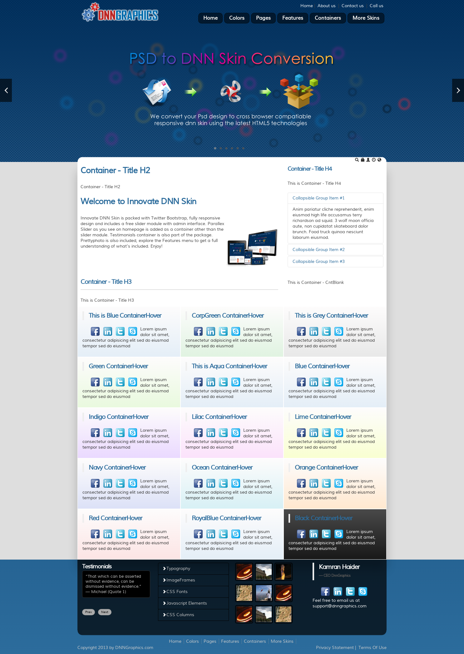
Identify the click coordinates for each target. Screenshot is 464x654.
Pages (263, 18)
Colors (236, 18)
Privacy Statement (335, 647)
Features (292, 18)
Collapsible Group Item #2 (319, 249)
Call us (376, 5)
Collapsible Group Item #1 (319, 198)
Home (306, 5)
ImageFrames (178, 580)
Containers (328, 18)
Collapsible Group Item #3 (319, 261)
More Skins (366, 18)
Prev (88, 612)
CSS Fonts (175, 591)
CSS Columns (178, 614)
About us (327, 5)
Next (104, 612)
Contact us (353, 5)
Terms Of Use (372, 647)
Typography (176, 568)
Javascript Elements (184, 603)
